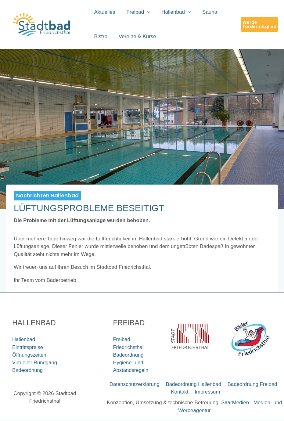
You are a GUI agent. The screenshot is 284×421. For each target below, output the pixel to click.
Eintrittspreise (28, 347)
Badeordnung (27, 370)
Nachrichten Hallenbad (47, 195)
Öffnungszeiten (29, 355)
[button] (146, 12)
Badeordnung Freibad (251, 384)
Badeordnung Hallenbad (193, 384)
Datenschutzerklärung (135, 384)
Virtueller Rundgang (35, 363)
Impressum (207, 392)
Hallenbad (24, 339)
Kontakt (180, 392)
